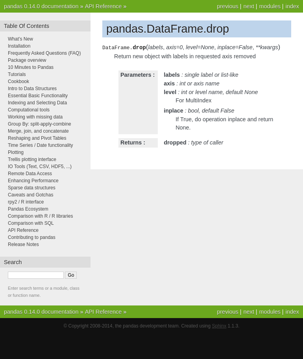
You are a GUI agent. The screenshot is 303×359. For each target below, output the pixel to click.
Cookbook (18, 81)
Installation (19, 46)
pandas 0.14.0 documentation (41, 6)
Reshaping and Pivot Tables (37, 138)
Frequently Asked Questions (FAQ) (44, 53)
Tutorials (17, 74)
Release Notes (23, 244)
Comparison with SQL (31, 223)
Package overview (27, 60)
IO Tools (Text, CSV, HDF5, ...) (40, 166)
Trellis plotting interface (32, 159)
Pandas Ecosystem (28, 209)
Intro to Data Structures (32, 88)
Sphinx (219, 326)
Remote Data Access (30, 173)
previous (227, 6)
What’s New (20, 39)
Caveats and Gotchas (30, 195)
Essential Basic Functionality (38, 95)
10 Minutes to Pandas (31, 67)
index (292, 6)
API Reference (103, 6)
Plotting (16, 152)
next (248, 6)
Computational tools (29, 110)
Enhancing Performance (33, 180)
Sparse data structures (31, 188)
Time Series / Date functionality (40, 145)
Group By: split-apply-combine (39, 124)
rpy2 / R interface (26, 202)
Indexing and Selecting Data (37, 102)
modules (269, 6)
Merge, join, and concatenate (38, 131)
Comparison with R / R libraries (40, 216)
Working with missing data (35, 117)
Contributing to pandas (31, 237)
